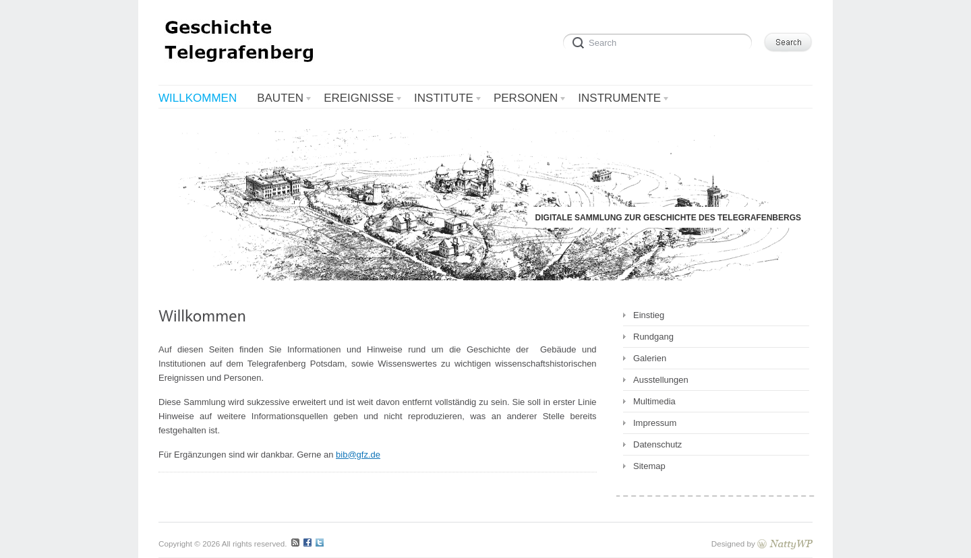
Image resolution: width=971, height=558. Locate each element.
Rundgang (653, 337)
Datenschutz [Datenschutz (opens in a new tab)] (657, 444)
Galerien (649, 358)
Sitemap (649, 466)
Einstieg (648, 315)
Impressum (654, 423)
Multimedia (654, 401)
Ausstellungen (660, 380)
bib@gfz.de (358, 455)
